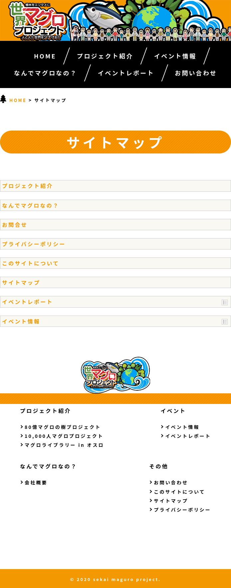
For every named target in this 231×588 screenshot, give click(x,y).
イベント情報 (175, 55)
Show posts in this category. (225, 303)
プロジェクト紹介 (105, 55)
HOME (45, 55)
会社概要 (36, 482)
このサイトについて (30, 263)
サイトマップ (21, 282)
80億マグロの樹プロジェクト (63, 427)
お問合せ (15, 225)
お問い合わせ (196, 72)
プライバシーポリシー (34, 244)
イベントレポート (126, 72)
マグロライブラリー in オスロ (64, 444)
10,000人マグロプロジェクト (64, 436)
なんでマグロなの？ (45, 72)
